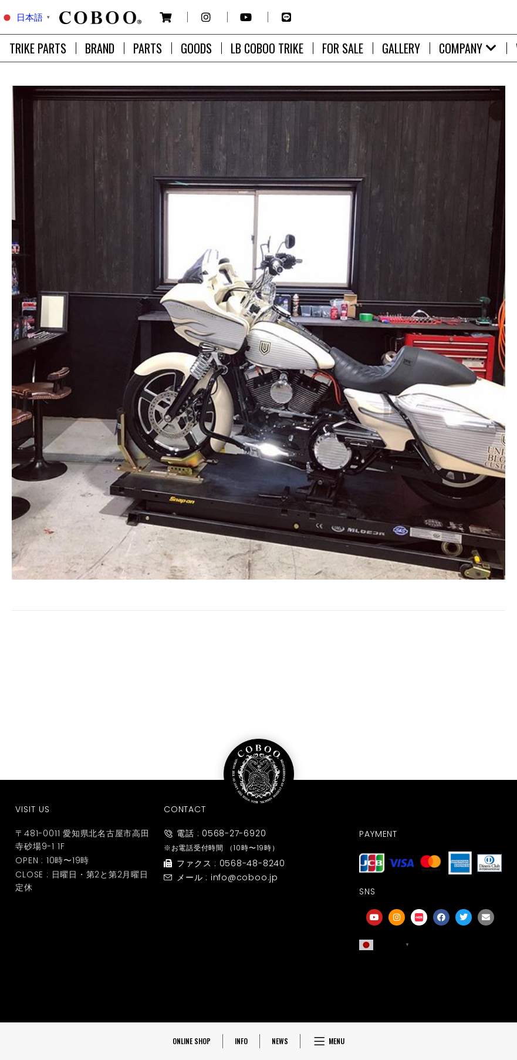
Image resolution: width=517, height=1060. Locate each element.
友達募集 (430, 1002)
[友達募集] (430, 978)
